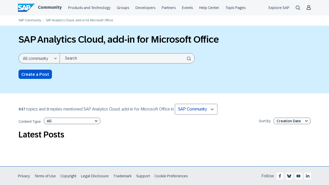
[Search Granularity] (39, 58)
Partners (169, 8)
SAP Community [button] (192, 109)
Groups (123, 8)
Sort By (265, 121)
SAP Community (30, 20)
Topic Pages (235, 8)
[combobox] (127, 58)
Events (187, 8)
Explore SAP (279, 8)
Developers (145, 8)
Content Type (30, 122)
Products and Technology (89, 8)
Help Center (209, 8)
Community (50, 7)
